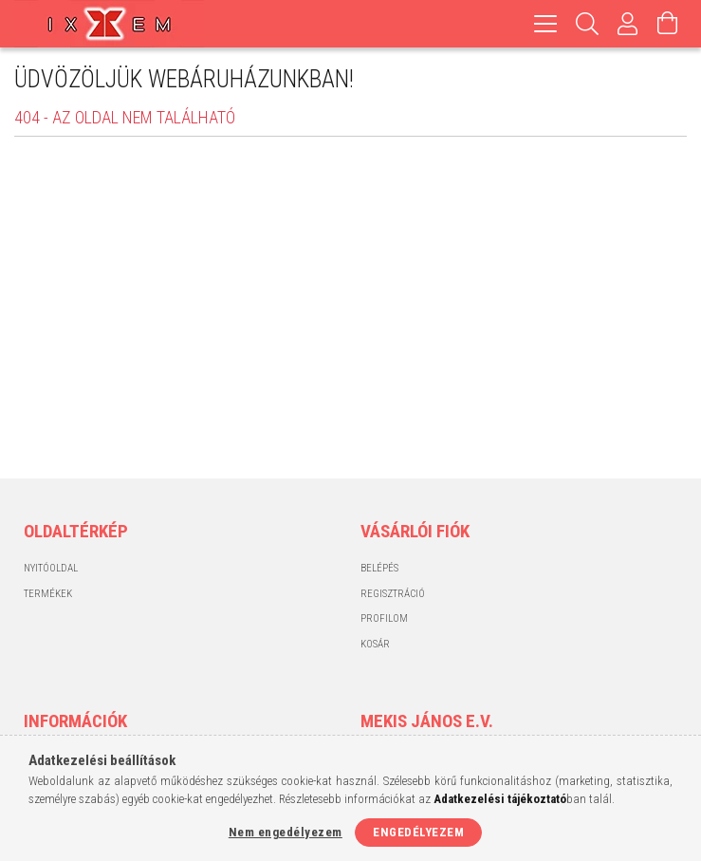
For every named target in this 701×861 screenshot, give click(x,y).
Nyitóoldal (51, 568)
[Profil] (628, 23)
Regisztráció (392, 594)
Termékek (48, 594)
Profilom (384, 618)
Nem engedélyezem (285, 832)
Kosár (375, 644)
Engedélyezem (418, 832)
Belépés (379, 568)
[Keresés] (587, 23)
